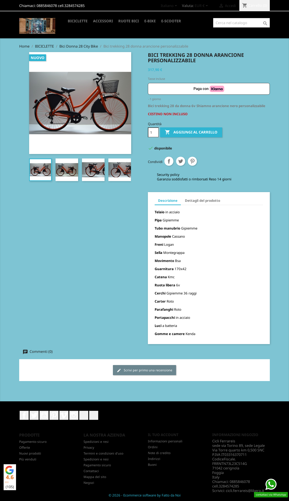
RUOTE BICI (128, 20)
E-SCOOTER (171, 20)
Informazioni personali (165, 441)
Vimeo (63, 415)
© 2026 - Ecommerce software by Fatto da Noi (145, 495)
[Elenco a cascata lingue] (170, 6)
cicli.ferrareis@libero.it (245, 490)
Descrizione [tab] (167, 200)
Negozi (89, 482)
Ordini (153, 447)
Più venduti (27, 459)
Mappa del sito (95, 477)
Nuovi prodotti (30, 453)
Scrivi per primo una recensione (144, 370)
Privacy (89, 447)
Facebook (24, 415)
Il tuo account (163, 434)
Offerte (24, 447)
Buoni (152, 464)
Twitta (180, 161)
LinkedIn (83, 415)
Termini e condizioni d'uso (103, 453)
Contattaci (91, 471)
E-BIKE (150, 20)
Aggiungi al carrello (191, 132)
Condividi (168, 161)
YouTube (44, 415)
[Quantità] (153, 132)
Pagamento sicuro (33, 441)
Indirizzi (154, 459)
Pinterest (192, 161)
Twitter (34, 415)
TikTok (93, 415)
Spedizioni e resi (96, 441)
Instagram (73, 415)
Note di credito (159, 453)
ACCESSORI (103, 20)
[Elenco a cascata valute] (202, 6)
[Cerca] (241, 23)
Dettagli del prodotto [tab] (202, 200)
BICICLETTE (78, 20)
